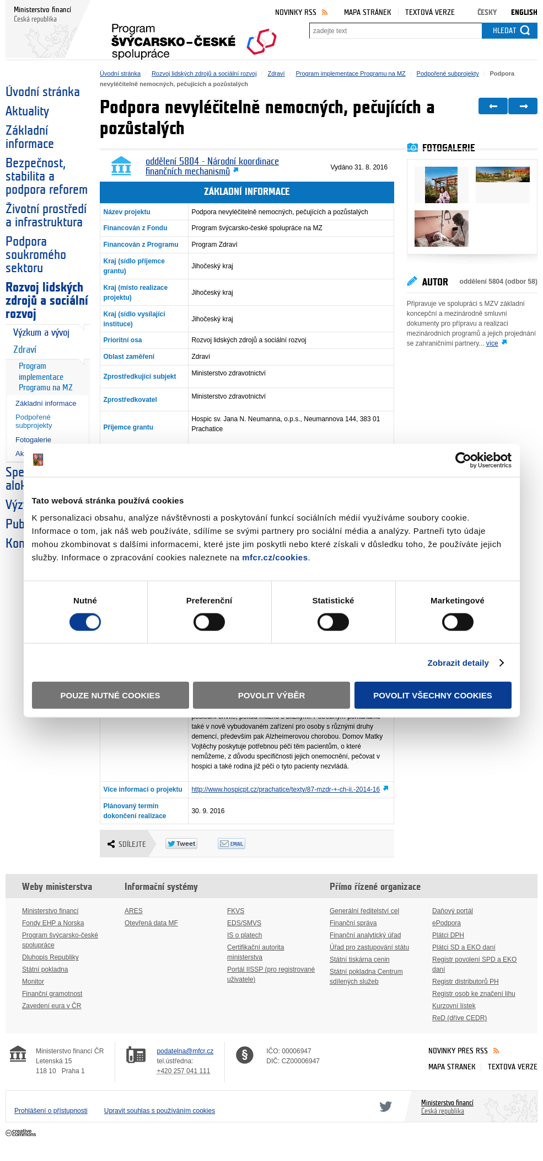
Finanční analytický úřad (365, 935)
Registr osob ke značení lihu (473, 994)
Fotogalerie (33, 440)
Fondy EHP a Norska (53, 923)
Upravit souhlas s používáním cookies (159, 1111)
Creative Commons (22, 1133)
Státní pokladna (45, 969)
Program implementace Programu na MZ (46, 377)
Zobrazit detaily (458, 662)
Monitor (33, 981)
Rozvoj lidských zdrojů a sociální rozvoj (47, 301)
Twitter (383, 1106)
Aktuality (27, 111)
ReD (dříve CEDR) (459, 1018)
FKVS (235, 911)
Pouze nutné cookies (110, 695)
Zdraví (24, 349)
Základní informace (30, 137)
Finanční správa (353, 923)
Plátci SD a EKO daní (464, 947)
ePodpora (446, 923)
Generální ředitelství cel (364, 911)
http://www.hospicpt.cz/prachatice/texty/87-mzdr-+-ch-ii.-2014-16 (285, 789)
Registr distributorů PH (465, 981)
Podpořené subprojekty (33, 421)
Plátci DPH (448, 935)
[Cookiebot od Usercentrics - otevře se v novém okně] (463, 460)
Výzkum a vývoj (41, 332)
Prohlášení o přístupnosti (51, 1111)
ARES (134, 911)
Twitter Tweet (191, 843)
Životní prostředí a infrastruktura (46, 216)
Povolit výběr (271, 695)
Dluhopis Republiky (50, 957)
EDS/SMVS (244, 923)
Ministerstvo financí (50, 911)
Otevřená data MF (151, 923)
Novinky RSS (295, 12)
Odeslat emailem (244, 843)
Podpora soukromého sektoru (36, 255)
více (492, 343)
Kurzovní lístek (454, 1006)
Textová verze (430, 12)
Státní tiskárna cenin (360, 959)
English (524, 12)
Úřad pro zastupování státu (369, 947)
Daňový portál (452, 911)
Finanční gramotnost (52, 994)
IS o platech (244, 935)
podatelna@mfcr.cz (185, 1051)
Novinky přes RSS (458, 1050)
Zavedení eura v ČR (51, 1006)
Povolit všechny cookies (432, 695)
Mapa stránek (367, 12)
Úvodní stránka (43, 92)
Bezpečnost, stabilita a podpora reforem (47, 176)
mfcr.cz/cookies (275, 557)
